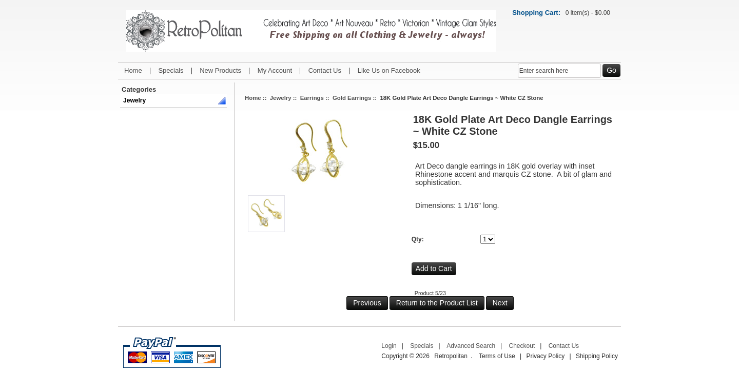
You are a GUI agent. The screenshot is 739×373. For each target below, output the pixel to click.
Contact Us (324, 70)
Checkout (522, 345)
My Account (275, 70)
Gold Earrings (352, 98)
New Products (220, 70)
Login (388, 345)
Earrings (312, 98)
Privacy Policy (545, 356)
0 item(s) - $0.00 (588, 12)
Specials (170, 70)
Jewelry (134, 100)
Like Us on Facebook (389, 70)
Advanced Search (470, 345)
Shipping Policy (597, 356)
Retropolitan (451, 356)
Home (133, 70)
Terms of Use (497, 356)
